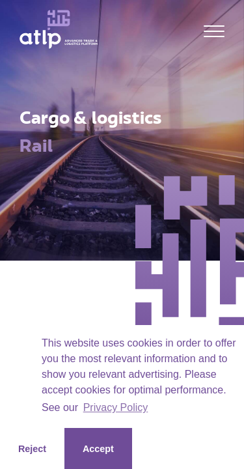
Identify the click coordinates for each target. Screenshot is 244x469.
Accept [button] (98, 449)
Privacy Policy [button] (115, 407)
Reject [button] (32, 449)
